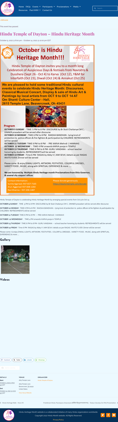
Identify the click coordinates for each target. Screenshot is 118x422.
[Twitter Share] (17, 360)
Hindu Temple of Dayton (45, 380)
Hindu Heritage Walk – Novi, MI (13, 403)
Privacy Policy (58, 420)
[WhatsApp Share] (40, 360)
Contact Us (47, 10)
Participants (48, 6)
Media (77, 6)
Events (37, 6)
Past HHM (35, 10)
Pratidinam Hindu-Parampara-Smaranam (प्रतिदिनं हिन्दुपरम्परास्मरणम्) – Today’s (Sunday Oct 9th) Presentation (79, 403)
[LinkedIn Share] (28, 360)
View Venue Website (25, 393)
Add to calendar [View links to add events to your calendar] (10, 368)
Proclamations (64, 6)
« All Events (4, 20)
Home (21, 6)
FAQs (28, 6)
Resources (23, 10)
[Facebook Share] (5, 360)
